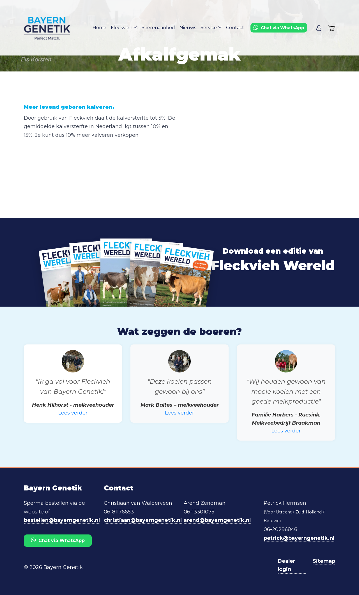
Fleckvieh (124, 27)
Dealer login (286, 565)
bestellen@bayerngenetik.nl (62, 520)
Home (99, 27)
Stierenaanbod (158, 27)
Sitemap (324, 561)
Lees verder (73, 413)
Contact (235, 27)
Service (211, 27)
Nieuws (188, 27)
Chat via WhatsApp (58, 540)
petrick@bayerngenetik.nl (299, 538)
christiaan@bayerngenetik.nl (143, 520)
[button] (318, 28)
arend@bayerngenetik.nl (217, 520)
